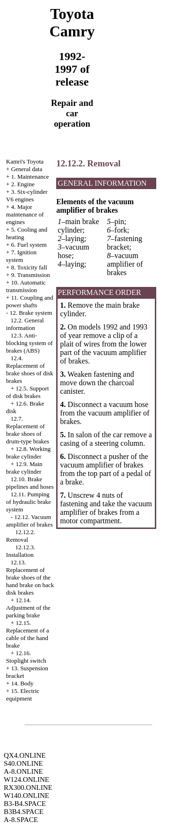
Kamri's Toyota (25, 161)
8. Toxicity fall (29, 267)
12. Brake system (30, 312)
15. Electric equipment (23, 694)
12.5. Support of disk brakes (27, 392)
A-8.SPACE (21, 819)
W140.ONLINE (26, 795)
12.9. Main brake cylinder (24, 467)
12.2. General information (25, 324)
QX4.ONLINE (25, 755)
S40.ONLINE (23, 763)
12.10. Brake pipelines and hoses (30, 483)
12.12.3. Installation (20, 551)
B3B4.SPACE (23, 811)
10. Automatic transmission (26, 286)
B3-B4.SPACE (25, 803)
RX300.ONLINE (28, 787)
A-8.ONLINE (23, 771)
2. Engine (22, 184)
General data (26, 169)
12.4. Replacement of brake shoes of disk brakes (29, 369)
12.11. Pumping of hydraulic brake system (28, 502)
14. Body (22, 683)
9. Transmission (30, 274)
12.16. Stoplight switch (26, 656)
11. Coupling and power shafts (29, 301)
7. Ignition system (21, 256)
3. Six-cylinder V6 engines (27, 195)
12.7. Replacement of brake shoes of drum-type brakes (27, 430)
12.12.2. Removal (20, 535)
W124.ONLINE (26, 779)
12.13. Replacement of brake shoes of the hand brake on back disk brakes (30, 577)
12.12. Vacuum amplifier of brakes (29, 520)
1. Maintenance (30, 176)
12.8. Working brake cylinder (28, 452)
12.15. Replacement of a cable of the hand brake (27, 634)
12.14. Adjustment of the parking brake (28, 608)
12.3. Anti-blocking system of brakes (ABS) (29, 343)
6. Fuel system (28, 244)
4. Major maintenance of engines (25, 214)
